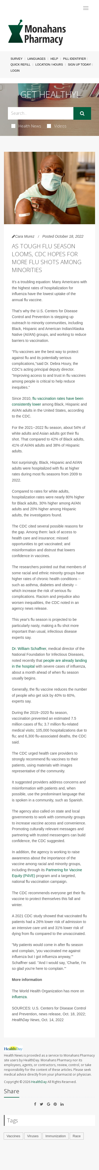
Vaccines (13, 1136)
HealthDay (39, 1082)
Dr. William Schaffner (29, 648)
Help (54, 58)
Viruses (33, 1136)
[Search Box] (40, 113)
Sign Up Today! (79, 64)
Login (15, 70)
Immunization (55, 1136)
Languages (36, 58)
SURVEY (16, 58)
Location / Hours (49, 64)
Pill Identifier (74, 58)
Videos (57, 126)
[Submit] (82, 113)
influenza (19, 997)
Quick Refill (20, 64)
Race (77, 1136)
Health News (26, 126)
